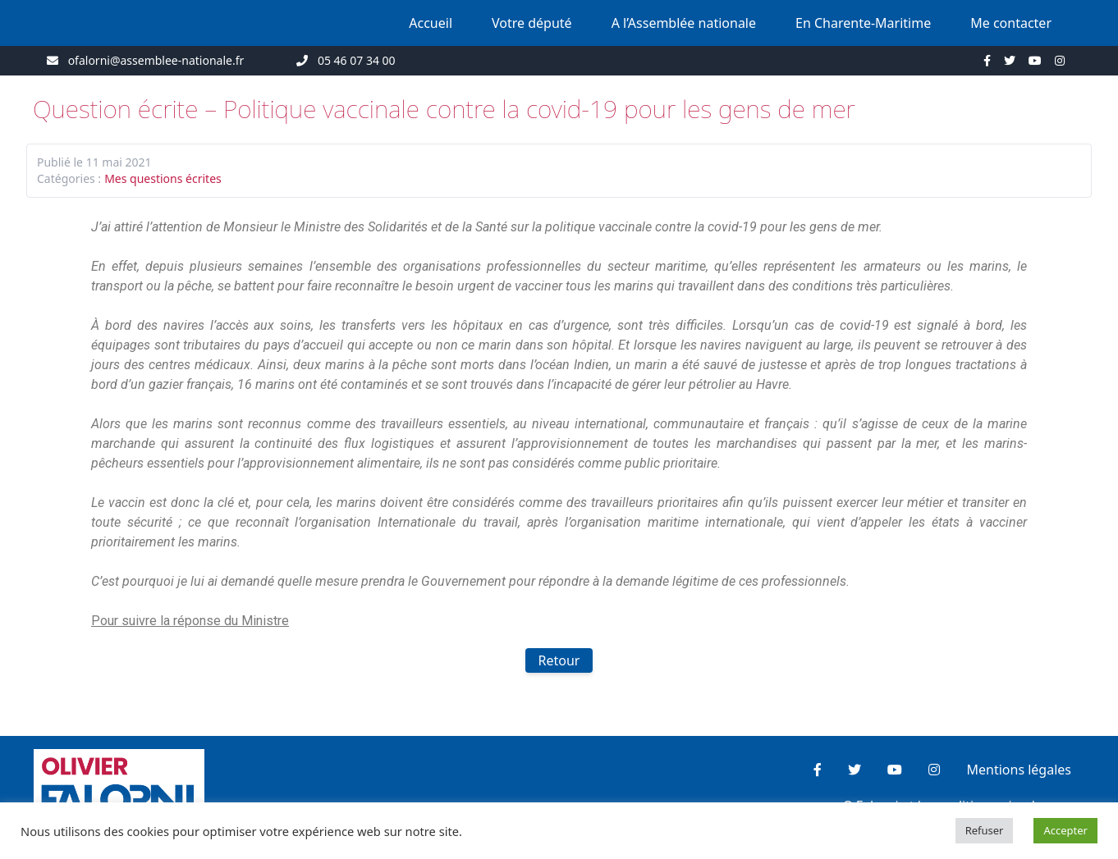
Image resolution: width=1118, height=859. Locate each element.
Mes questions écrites (163, 178)
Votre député (532, 23)
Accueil (430, 23)
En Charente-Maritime (863, 23)
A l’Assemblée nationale (684, 23)
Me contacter (1011, 23)
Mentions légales (1018, 770)
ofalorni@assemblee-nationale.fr (156, 60)
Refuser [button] (984, 830)
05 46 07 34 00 (357, 60)
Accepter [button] (1065, 830)
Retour (559, 660)
